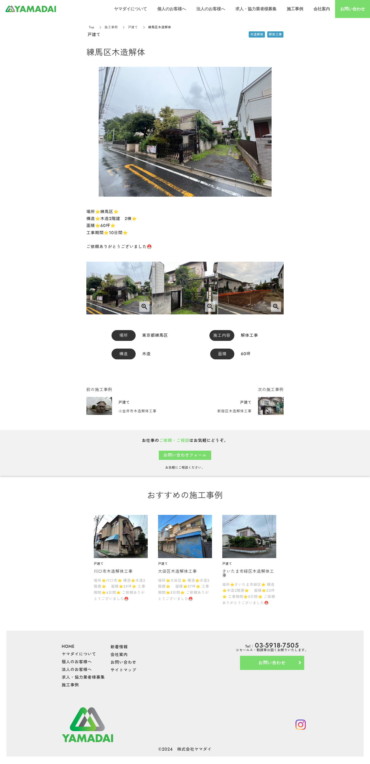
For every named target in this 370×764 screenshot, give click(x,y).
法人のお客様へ (77, 669)
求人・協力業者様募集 (83, 677)
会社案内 (119, 655)
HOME (68, 646)
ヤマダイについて (79, 654)
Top (91, 27)
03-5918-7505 (277, 645)
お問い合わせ (123, 662)
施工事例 (111, 27)
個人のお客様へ (77, 662)
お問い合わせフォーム (185, 455)
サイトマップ (123, 670)
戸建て (133, 27)
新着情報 (119, 647)
